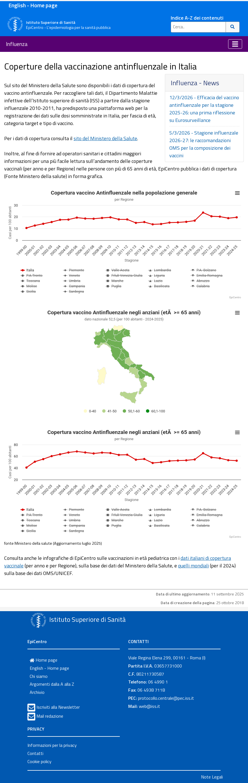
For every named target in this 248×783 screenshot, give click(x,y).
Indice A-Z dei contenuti (197, 18)
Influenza (17, 44)
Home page (43, 660)
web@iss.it (149, 706)
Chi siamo (39, 676)
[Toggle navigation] (235, 44)
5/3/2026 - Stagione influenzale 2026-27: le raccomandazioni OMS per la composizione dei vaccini (203, 144)
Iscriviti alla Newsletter (58, 707)
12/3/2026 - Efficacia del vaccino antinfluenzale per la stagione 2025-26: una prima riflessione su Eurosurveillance (204, 109)
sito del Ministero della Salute (105, 138)
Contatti (35, 753)
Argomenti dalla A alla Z (52, 684)
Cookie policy (39, 761)
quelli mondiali (193, 565)
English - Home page (32, 5)
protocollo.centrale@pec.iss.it (166, 698)
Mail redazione (49, 716)
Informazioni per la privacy (52, 745)
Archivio (37, 692)
